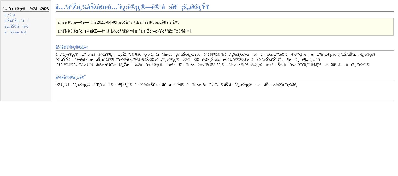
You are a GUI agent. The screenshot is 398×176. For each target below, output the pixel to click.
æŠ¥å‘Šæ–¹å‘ (17, 20)
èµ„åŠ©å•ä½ (18, 26)
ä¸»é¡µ (10, 14)
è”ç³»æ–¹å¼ (17, 32)
